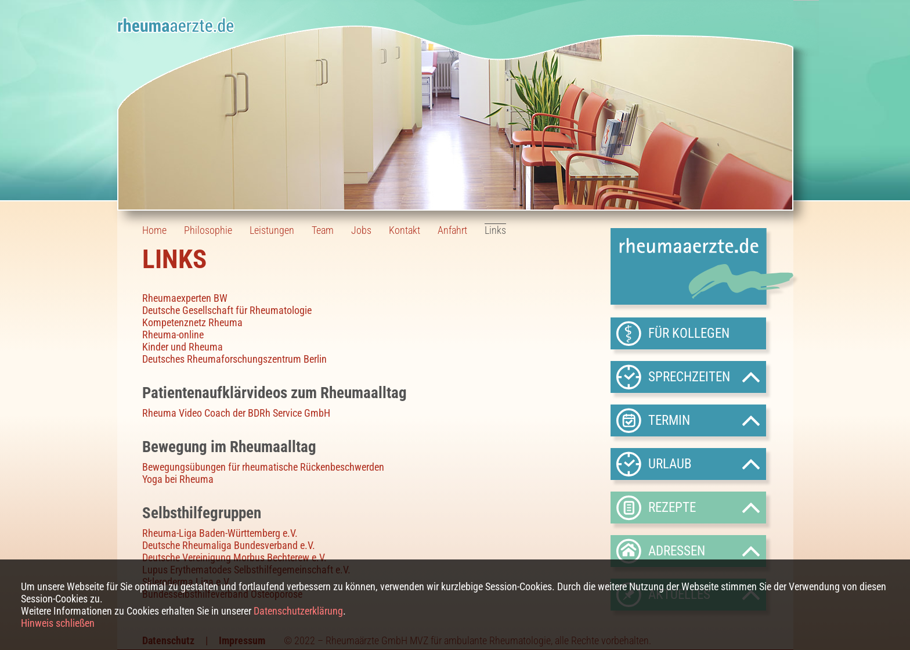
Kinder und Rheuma (182, 347)
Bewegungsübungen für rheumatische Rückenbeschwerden (263, 467)
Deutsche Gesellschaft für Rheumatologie (227, 310)
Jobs (361, 230)
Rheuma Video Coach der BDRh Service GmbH (236, 413)
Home (154, 230)
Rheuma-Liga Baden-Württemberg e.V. (220, 533)
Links (495, 230)
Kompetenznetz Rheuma (192, 322)
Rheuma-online (173, 334)
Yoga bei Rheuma (178, 479)
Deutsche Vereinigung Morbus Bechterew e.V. (234, 557)
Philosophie (208, 230)
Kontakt (404, 230)
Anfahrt (452, 230)
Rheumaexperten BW (185, 298)
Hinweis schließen (58, 623)
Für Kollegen (689, 333)
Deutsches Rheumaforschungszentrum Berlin (234, 359)
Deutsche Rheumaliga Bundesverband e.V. (228, 545)
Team (323, 230)
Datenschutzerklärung (298, 611)
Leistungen (272, 230)
